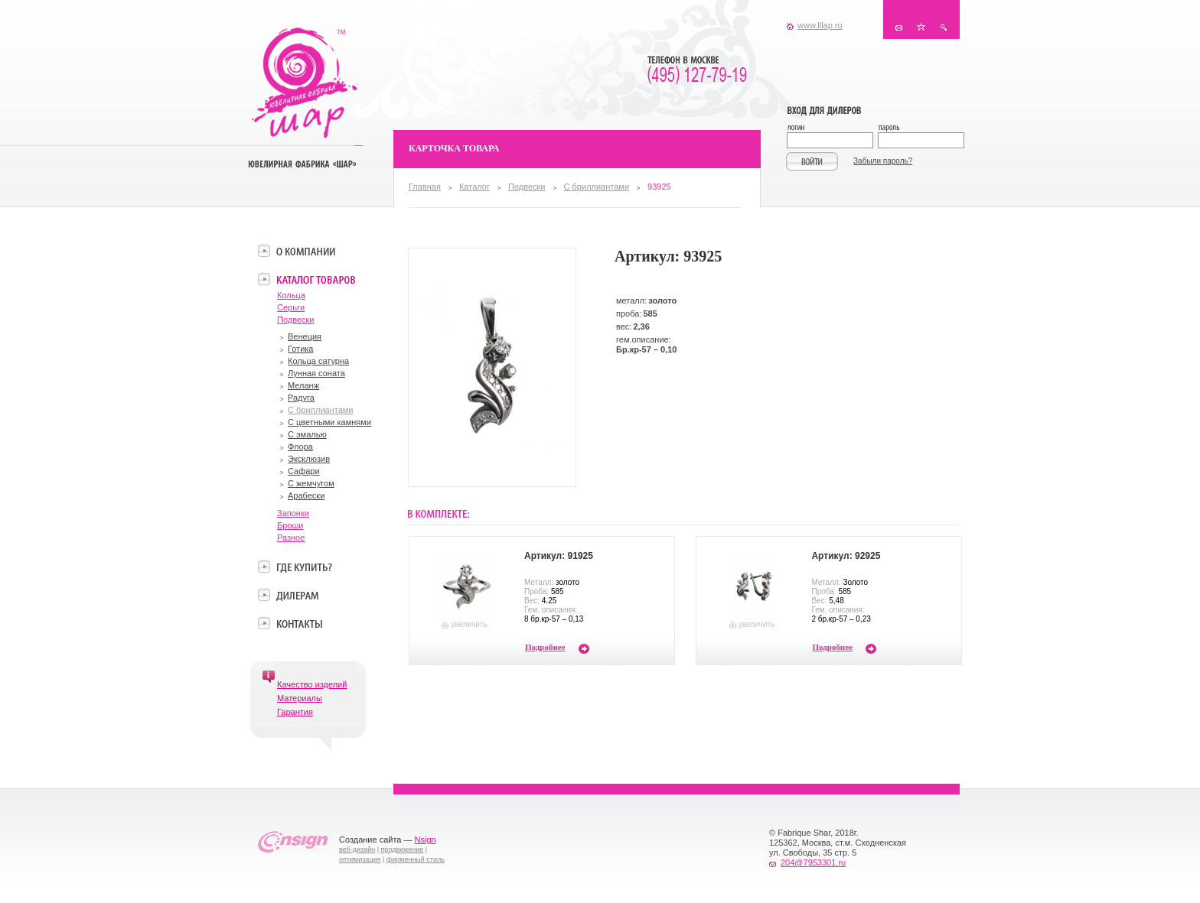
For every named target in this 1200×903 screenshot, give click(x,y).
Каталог (474, 186)
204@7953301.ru (813, 862)
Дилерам (297, 595)
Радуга (301, 397)
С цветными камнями (329, 422)
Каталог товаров (315, 279)
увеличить (469, 624)
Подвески (527, 186)
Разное (291, 537)
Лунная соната (316, 373)
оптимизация (359, 859)
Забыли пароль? (882, 161)
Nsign (425, 839)
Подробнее (545, 646)
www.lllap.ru (820, 25)
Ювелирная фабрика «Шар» (305, 83)
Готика (300, 348)
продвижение (402, 849)
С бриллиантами (596, 186)
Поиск (943, 27)
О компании (305, 251)
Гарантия (295, 711)
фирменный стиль (415, 859)
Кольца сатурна (318, 360)
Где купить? (304, 566)
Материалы (299, 698)
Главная (425, 186)
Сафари (304, 471)
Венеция (304, 336)
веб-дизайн (357, 849)
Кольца (291, 295)
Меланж (303, 385)
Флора (300, 446)
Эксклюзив (309, 458)
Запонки (293, 513)
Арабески (306, 495)
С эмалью (307, 434)
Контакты (899, 27)
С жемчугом (311, 483)
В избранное (921, 27)
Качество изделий (312, 684)
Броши (290, 525)
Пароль (920, 128)
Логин (832, 128)
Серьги (291, 307)
